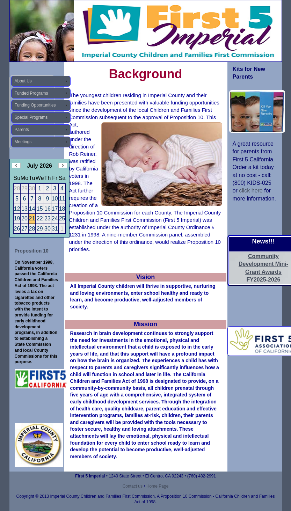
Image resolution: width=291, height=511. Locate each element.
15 (40, 209)
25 (62, 218)
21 (32, 218)
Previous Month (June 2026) (16, 165)
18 (62, 209)
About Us (23, 81)
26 (17, 229)
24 (55, 218)
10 (55, 199)
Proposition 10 (32, 251)
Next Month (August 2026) (62, 165)
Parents (22, 129)
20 (24, 218)
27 (24, 229)
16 (47, 209)
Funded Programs (31, 93)
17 (55, 209)
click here (251, 191)
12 (17, 209)
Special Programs (31, 117)
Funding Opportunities (35, 105)
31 (55, 229)
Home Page (157, 486)
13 (24, 209)
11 (62, 199)
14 (32, 209)
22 (40, 218)
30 (47, 229)
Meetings (23, 141)
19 (17, 218)
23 (47, 218)
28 (32, 229)
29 (40, 229)
